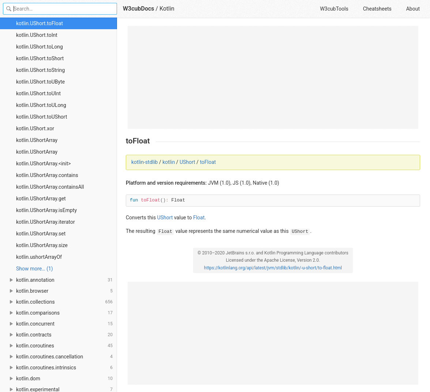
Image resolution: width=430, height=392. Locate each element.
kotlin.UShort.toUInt (38, 93)
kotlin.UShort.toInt (36, 35)
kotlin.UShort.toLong (39, 47)
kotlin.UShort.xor (35, 128)
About (413, 9)
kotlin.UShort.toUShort (41, 117)
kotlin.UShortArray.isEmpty (46, 210)
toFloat (208, 162)
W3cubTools (334, 9)
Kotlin (166, 8)
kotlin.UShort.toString (40, 70)
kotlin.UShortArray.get (41, 198)
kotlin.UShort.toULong (41, 105)
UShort (187, 162)
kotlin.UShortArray (36, 140)
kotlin (168, 162)
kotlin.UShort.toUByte (40, 82)
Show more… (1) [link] (34, 269)
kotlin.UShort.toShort (40, 58)
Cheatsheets (377, 9)
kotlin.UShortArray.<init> (43, 163)
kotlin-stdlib (144, 162)
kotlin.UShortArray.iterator (45, 222)
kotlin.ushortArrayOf (39, 257)
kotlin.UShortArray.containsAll (50, 187)
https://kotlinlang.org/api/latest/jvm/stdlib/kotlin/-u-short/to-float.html (273, 267)
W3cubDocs (138, 8)
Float (198, 217)
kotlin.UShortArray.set (40, 234)
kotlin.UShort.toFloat (39, 23)
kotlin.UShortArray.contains (47, 175)
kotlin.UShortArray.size (42, 245)
